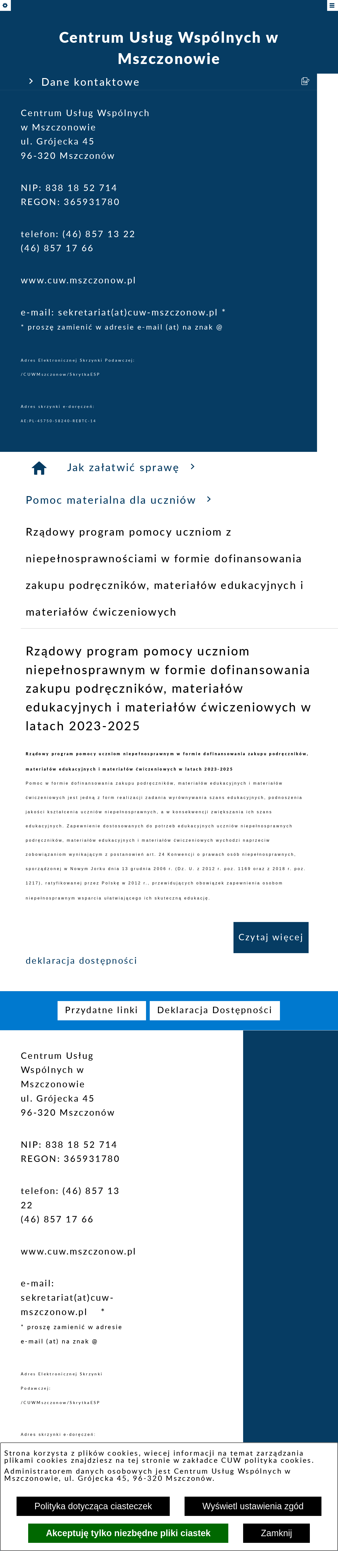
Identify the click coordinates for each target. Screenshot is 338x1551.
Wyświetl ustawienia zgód (253, 1506)
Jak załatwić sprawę (133, 467)
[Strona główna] (39, 468)
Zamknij (276, 1533)
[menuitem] (102, 1010)
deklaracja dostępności (82, 961)
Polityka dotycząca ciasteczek (93, 1506)
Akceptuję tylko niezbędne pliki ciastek (128, 1533)
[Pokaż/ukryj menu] (332, 6)
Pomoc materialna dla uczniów (120, 500)
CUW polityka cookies (266, 1460)
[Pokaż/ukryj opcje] (6, 6)
